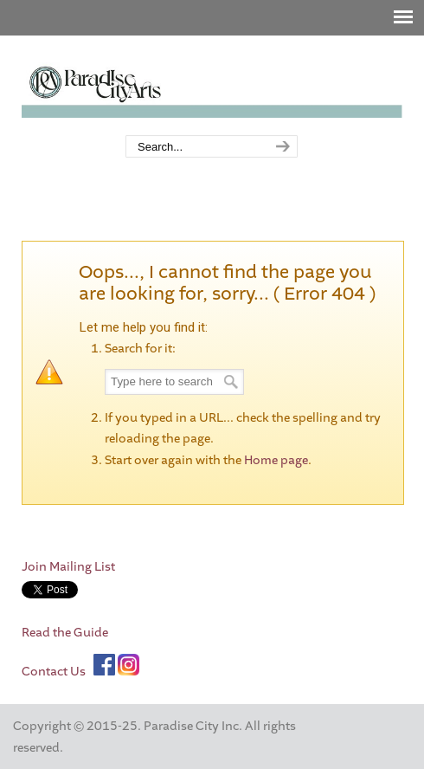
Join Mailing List (68, 567)
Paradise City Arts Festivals (212, 86)
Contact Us (54, 671)
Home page (276, 460)
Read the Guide (65, 632)
